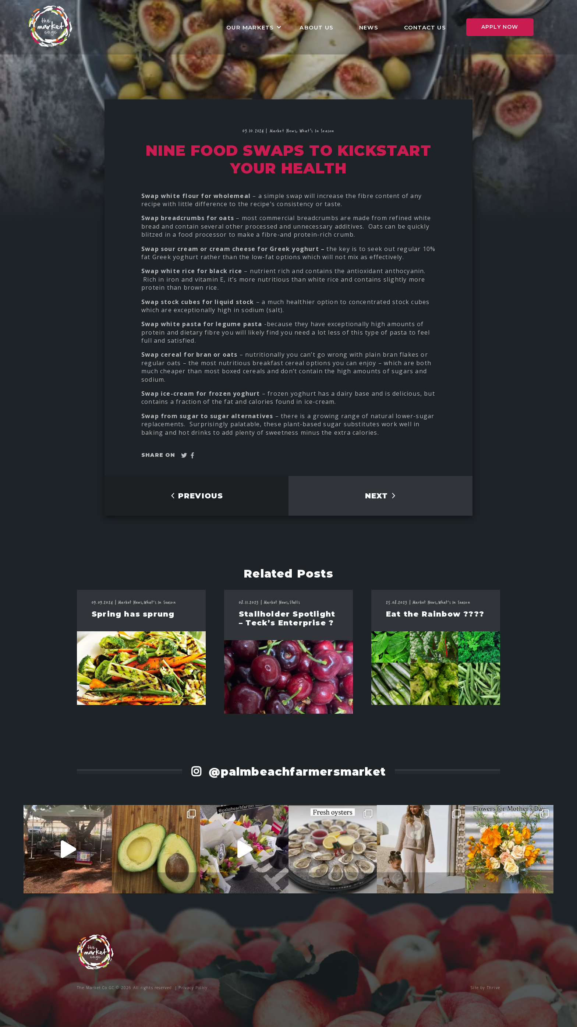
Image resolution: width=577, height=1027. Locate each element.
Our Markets (250, 27)
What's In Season (317, 130)
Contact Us (425, 27)
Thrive (493, 987)
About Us (316, 27)
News (368, 27)
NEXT (380, 495)
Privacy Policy (193, 987)
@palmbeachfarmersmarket (295, 772)
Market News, (285, 130)
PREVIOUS (196, 495)
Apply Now (499, 27)
